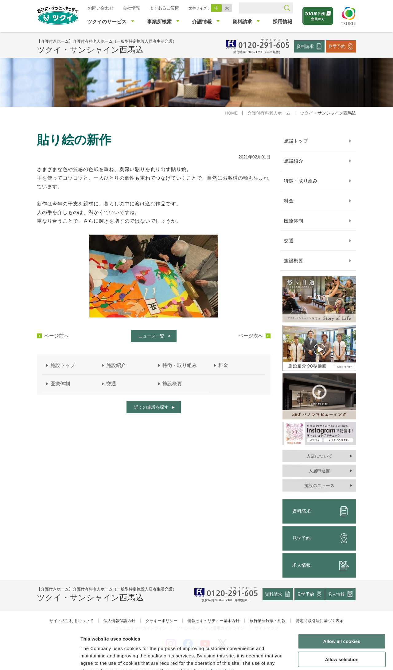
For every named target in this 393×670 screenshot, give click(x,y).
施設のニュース (319, 485)
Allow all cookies (341, 603)
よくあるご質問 (164, 8)
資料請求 (305, 46)
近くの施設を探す (151, 407)
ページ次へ (251, 335)
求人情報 (320, 565)
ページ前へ (56, 335)
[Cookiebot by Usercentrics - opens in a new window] (39, 658)
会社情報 (131, 8)
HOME (231, 113)
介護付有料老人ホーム (268, 113)
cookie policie (218, 633)
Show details (322, 657)
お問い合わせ (101, 8)
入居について (319, 456)
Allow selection (341, 622)
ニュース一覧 (151, 335)
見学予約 (336, 46)
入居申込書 (319, 470)
